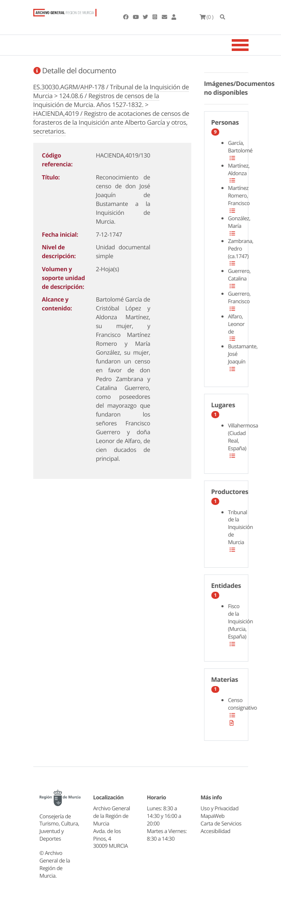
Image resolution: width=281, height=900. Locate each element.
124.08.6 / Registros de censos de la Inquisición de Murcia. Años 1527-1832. (96, 100)
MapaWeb (213, 816)
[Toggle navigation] (250, 45)
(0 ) (207, 17)
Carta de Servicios (221, 823)
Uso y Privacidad (219, 808)
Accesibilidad (215, 831)
